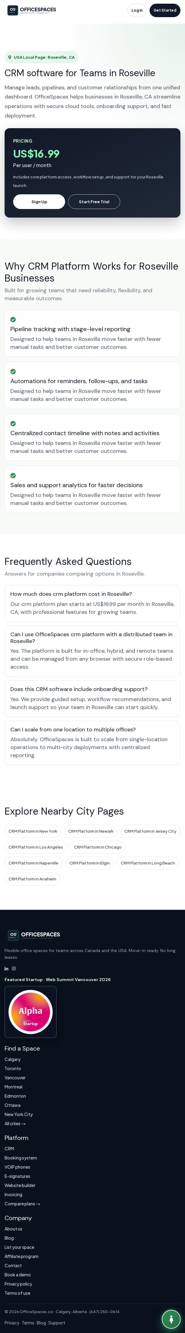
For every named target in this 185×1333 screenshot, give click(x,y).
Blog (9, 1238)
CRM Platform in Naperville (33, 863)
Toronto (13, 1068)
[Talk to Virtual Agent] (171, 1319)
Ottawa (12, 1105)
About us (13, 1228)
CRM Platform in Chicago (98, 847)
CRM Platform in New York (33, 831)
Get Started (165, 10)
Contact (13, 1265)
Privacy (12, 1322)
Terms (28, 1322)
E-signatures (17, 1176)
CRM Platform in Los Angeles (36, 847)
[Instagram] (14, 968)
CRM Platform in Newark (90, 831)
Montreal (13, 1086)
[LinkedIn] (6, 968)
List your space (19, 1247)
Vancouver (15, 1077)
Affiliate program (22, 1256)
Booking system (21, 1157)
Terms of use (17, 1293)
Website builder (20, 1185)
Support (56, 1322)
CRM (9, 1148)
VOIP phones (17, 1167)
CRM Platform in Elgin (89, 863)
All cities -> (15, 1123)
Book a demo (18, 1274)
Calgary (12, 1059)
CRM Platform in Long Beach (148, 863)
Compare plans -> (23, 1203)
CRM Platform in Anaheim (32, 878)
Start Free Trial (94, 201)
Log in (136, 10)
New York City (19, 1114)
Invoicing (13, 1194)
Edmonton (15, 1096)
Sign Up (39, 201)
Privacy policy (18, 1283)
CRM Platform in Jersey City (150, 831)
